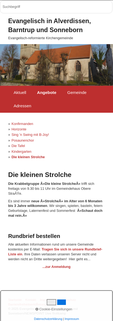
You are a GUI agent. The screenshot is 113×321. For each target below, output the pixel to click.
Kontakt (30, 299)
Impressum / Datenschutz (58, 299)
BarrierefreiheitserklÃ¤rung (27, 304)
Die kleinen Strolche (28, 157)
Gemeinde (77, 92)
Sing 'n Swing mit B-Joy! (30, 135)
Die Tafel (18, 146)
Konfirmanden (22, 124)
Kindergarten (21, 151)
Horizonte (18, 129)
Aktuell (20, 92)
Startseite (15, 299)
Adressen (22, 105)
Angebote (46, 92)
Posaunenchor (22, 140)
